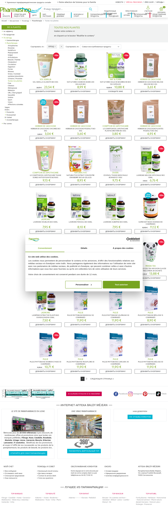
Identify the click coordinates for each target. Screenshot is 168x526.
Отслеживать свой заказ (13, 473)
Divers (7, 110)
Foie (9, 83)
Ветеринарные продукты (140, 15)
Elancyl (105, 502)
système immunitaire (15, 76)
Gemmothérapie (13, 40)
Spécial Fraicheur (134, 2)
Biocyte (105, 498)
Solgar (10, 55)
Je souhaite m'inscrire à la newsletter (84, 394)
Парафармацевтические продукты (98, 15)
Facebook (120, 394)
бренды (160, 2)
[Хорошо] (93, 9)
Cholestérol (12, 62)
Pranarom (148, 504)
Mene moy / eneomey (20, 500)
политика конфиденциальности (117, 476)
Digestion (11, 67)
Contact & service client (47, 476)
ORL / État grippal (15, 93)
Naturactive (161, 498)
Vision (10, 102)
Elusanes (11, 48)
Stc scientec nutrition (117, 498)
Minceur (11, 71)
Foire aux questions (45, 478)
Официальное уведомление (116, 473)
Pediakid (92, 498)
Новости (119, 2)
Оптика (127, 15)
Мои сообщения (10, 471)
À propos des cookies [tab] (123, 248)
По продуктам (9, 34)
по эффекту (8, 31)
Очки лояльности (11, 478)
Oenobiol (105, 500)
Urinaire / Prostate (15, 78)
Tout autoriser (121, 284)
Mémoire (11, 90)
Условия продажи (112, 471)
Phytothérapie (37, 21)
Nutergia (139, 504)
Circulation (12, 64)
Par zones (8, 123)
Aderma (38, 498)
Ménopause (12, 88)
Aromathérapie (12, 120)
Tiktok (161, 394)
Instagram (135, 394)
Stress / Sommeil (14, 74)
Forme (10, 69)
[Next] (102, 379)
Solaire (10, 97)
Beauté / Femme (14, 60)
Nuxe (48, 500)
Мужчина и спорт (78, 15)
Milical (113, 500)
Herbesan (151, 498)
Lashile (126, 500)
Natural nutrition (143, 500)
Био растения (47, 15)
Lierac (119, 500)
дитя (34, 15)
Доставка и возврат (45, 473)
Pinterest (149, 394)
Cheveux (11, 86)
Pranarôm (10, 112)
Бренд (51, 46)
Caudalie (11, 498)
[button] (148, 10)
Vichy (12, 502)
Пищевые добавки (61, 15)
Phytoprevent (13, 53)
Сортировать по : (38, 46)
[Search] (65, 9)
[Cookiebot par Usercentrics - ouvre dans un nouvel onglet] (128, 239)
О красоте (6, 15)
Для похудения (113, 15)
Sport (10, 100)
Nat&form (12, 50)
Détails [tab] (84, 248)
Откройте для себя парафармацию (28, 453)
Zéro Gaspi (149, 2)
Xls (110, 502)
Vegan (7, 107)
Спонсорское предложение (14, 476)
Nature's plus (155, 502)
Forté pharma (141, 498)
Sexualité (11, 95)
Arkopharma (13, 45)
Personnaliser (84, 284)
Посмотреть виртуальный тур (84, 451)
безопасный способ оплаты (48, 471)
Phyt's (59, 500)
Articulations (13, 57)
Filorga (4, 498)
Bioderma (53, 498)
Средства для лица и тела (20, 15)
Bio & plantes (14, 27)
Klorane (85, 498)
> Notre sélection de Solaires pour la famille (76, 2)
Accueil (4, 21)
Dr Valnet (8, 117)
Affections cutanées (15, 104)
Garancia (26, 498)
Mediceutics (6, 500)
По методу (25, 21)
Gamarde (5, 502)
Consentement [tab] (45, 248)
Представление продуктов (159, 15)
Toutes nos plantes (15, 81)
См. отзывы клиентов (140, 417)
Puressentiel (11, 115)
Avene (19, 498)
